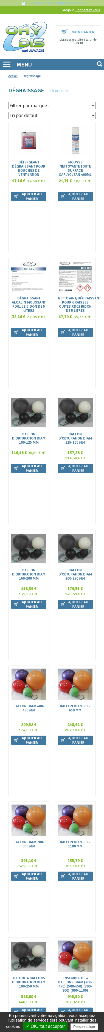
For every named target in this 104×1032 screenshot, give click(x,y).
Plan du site (53, 919)
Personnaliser (84, 1027)
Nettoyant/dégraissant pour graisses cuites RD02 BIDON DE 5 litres (75, 257)
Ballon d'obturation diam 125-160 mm (75, 343)
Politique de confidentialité (53, 924)
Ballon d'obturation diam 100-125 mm (29, 343)
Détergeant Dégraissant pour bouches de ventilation (28, 168)
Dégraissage (32, 76)
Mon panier (77, 32)
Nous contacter (53, 903)
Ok (87, 979)
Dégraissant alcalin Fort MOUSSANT (28, 786)
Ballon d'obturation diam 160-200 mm (29, 432)
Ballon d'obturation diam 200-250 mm (75, 432)
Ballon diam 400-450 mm (28, 518)
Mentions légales (53, 913)
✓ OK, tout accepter (45, 1026)
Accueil (13, 76)
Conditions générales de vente (53, 897)
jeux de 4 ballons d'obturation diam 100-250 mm (29, 697)
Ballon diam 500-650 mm (75, 518)
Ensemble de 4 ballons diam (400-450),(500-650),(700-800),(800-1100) (75, 699)
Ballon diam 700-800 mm (28, 607)
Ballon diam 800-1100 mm (75, 607)
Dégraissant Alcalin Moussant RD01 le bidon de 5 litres (29, 257)
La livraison (53, 908)
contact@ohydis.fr (52, 865)
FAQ (53, 892)
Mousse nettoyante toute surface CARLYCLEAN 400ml (75, 168)
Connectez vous (87, 10)
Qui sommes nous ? (53, 886)
